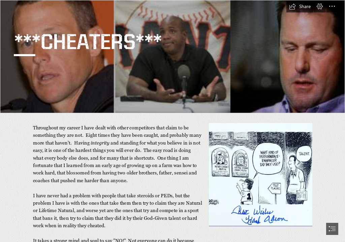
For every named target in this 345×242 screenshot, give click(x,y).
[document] (172, 121)
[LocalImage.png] (260, 174)
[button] (299, 6)
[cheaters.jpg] (172, 56)
